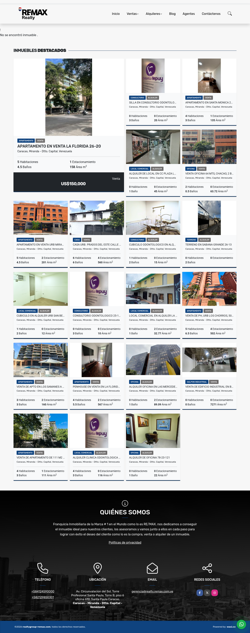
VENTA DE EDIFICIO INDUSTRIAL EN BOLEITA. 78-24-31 (209, 386)
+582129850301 (43, 597)
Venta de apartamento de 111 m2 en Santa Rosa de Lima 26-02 (41, 457)
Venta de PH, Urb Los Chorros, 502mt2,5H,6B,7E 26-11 (209, 315)
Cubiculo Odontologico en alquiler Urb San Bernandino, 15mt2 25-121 (153, 244)
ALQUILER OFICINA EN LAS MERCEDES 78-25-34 (153, 386)
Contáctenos (211, 14)
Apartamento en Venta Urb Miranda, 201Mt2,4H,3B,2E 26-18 (41, 244)
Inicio (116, 14)
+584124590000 (42, 591)
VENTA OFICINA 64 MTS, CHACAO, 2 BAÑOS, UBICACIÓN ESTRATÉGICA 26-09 (209, 173)
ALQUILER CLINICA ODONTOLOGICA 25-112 (97, 457)
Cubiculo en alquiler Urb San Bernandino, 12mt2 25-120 (41, 315)
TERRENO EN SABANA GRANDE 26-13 (208, 244)
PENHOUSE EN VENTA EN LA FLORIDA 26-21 (97, 386)
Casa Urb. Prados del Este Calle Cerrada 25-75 (97, 244)
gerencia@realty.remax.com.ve (152, 591)
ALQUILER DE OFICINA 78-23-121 (149, 457)
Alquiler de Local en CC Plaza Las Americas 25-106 (153, 173)
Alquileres (153, 14)
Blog (172, 14)
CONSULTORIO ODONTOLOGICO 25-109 (97, 315)
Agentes (189, 14)
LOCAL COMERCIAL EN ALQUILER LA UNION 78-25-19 (153, 315)
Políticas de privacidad (125, 542)
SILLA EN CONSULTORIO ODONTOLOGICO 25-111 (153, 102)
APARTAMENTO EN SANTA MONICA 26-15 (209, 102)
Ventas (132, 14)
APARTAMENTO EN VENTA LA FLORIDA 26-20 (59, 146)
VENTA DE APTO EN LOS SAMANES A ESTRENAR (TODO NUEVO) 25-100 (41, 386)
